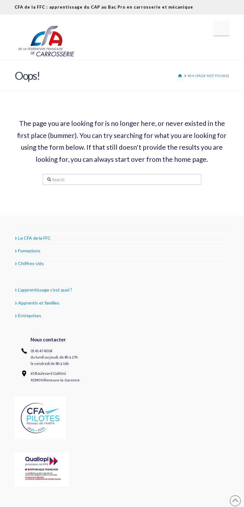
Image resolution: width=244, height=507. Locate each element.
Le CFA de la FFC (33, 238)
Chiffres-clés (29, 263)
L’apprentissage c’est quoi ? (43, 289)
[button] (221, 28)
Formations (27, 250)
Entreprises (28, 315)
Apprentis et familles (37, 302)
